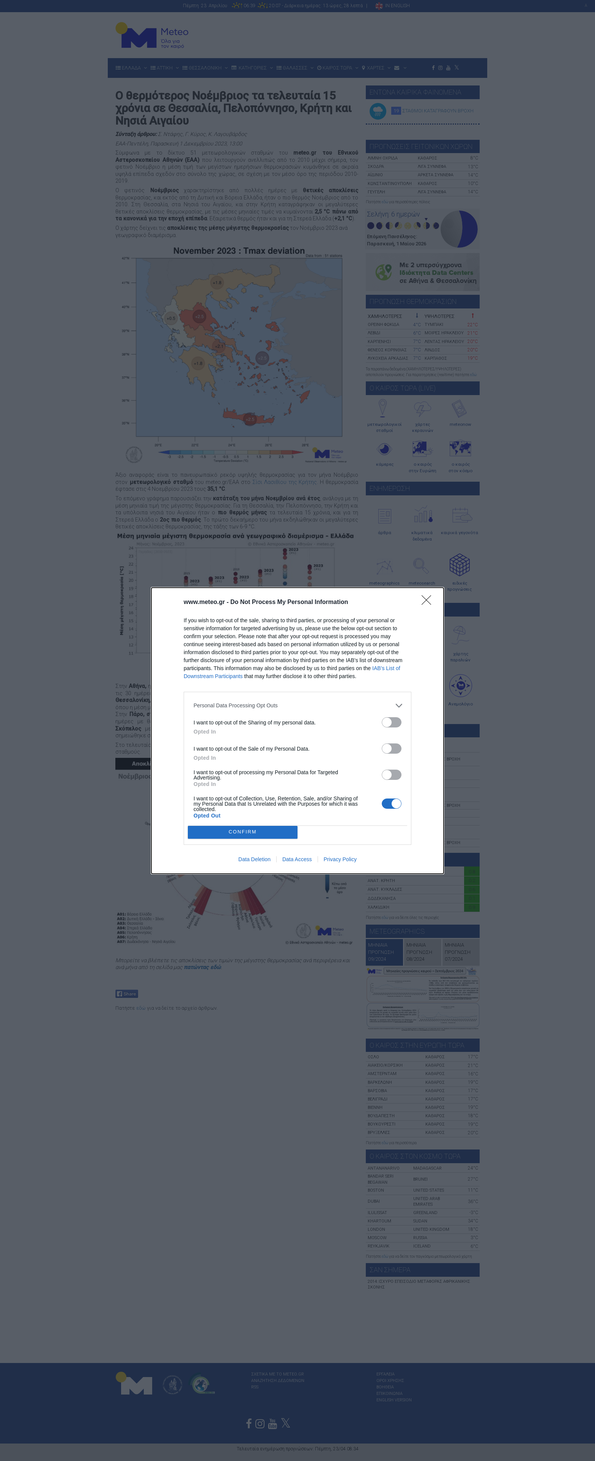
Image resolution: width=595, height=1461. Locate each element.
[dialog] (297, 731)
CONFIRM (242, 832)
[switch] (391, 722)
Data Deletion (254, 859)
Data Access (297, 859)
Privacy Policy (340, 859)
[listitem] (297, 706)
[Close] (429, 602)
